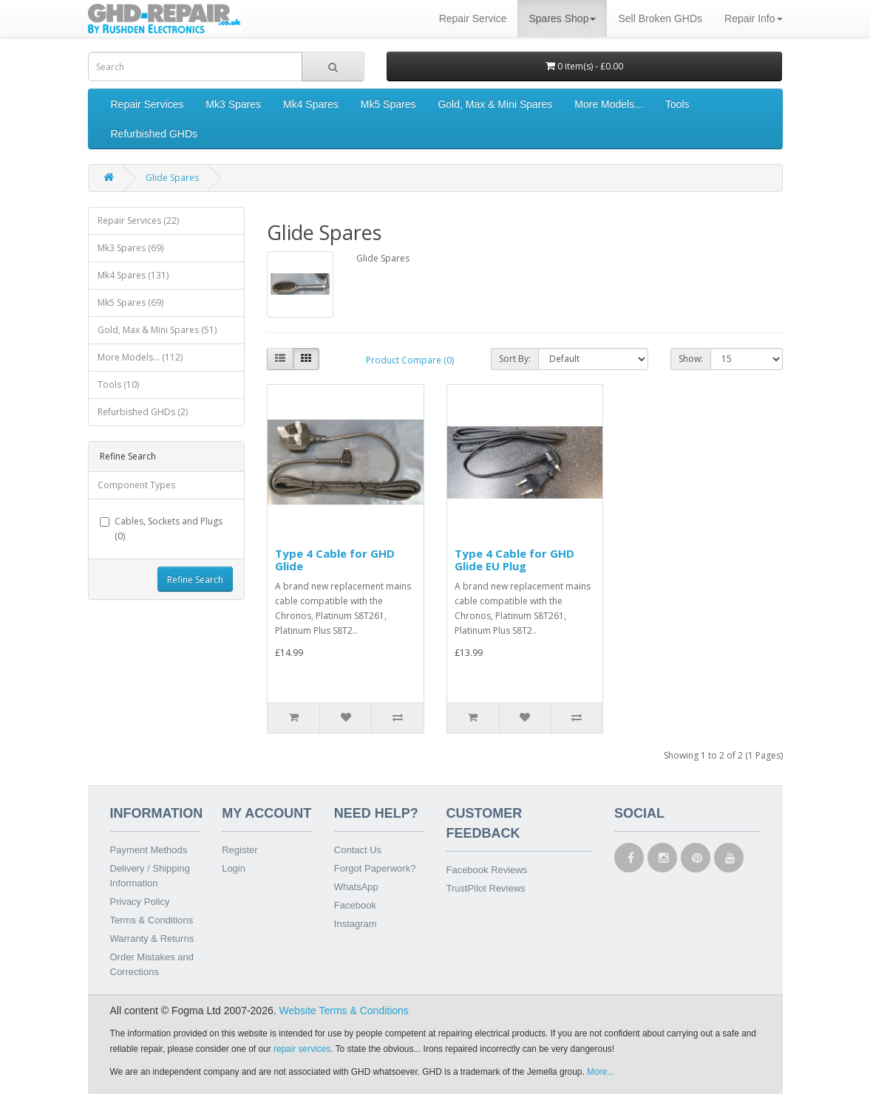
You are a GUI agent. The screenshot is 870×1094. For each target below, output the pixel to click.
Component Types (136, 485)
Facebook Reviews (486, 869)
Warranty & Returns (152, 938)
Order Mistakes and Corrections (152, 964)
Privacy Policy (140, 901)
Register (239, 849)
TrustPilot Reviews (485, 888)
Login (233, 868)
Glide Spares (172, 177)
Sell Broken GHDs (660, 18)
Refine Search (195, 579)
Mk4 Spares (311, 104)
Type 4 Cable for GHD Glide (335, 559)
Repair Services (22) (138, 220)
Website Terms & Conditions (344, 1010)
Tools (677, 104)
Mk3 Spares (233, 104)
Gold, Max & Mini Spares (495, 104)
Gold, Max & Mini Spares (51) (157, 330)
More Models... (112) (140, 357)
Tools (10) (118, 384)
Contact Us (357, 849)
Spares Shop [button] (562, 18)
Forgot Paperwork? (375, 868)
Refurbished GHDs (154, 134)
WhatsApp (356, 886)
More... (600, 1072)
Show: (691, 358)
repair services (301, 1049)
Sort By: (515, 358)
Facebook (355, 905)
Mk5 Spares (388, 104)
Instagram (355, 923)
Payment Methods (149, 849)
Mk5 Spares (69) (130, 302)
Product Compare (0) (410, 360)
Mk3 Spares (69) (130, 248)
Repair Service (473, 18)
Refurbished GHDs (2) (143, 412)
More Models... (608, 104)
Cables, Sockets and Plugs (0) (161, 528)
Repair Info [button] (753, 18)
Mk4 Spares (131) (133, 275)
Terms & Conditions (152, 920)
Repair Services (147, 104)
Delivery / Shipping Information (150, 876)
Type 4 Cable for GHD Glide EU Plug (514, 559)
